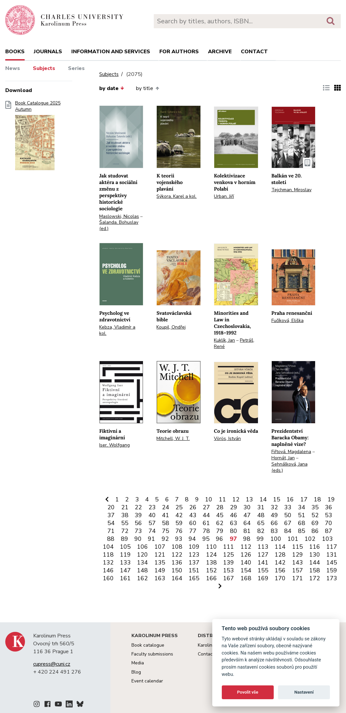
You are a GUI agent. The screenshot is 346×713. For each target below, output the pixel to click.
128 (280, 555)
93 (178, 539)
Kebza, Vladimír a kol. (117, 330)
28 (219, 507)
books (15, 51)
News (12, 68)
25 (179, 507)
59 (179, 523)
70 (328, 523)
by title (147, 88)
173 (331, 578)
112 (246, 547)
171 (297, 578)
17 (304, 499)
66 (274, 523)
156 (280, 570)
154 (246, 570)
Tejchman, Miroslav (291, 190)
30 (247, 507)
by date (111, 88)
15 (276, 499)
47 (247, 515)
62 (219, 523)
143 (297, 562)
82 (261, 531)
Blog (136, 672)
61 (206, 523)
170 (280, 578)
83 (274, 531)
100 (275, 539)
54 (111, 523)
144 (314, 562)
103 (327, 539)
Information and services (110, 51)
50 (287, 515)
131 (331, 555)
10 (208, 499)
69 (315, 523)
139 (228, 562)
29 (233, 507)
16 (290, 499)
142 (280, 562)
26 (192, 507)
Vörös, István (227, 438)
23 (152, 507)
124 (211, 555)
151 (194, 570)
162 (142, 578)
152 (211, 570)
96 (219, 539)
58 (165, 523)
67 (287, 523)
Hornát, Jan (283, 458)
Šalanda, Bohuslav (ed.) (118, 225)
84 (287, 531)
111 (228, 547)
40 (152, 515)
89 (124, 539)
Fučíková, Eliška (287, 320)
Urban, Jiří (224, 196)
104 (108, 547)
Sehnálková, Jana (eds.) (289, 467)
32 (274, 507)
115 (297, 547)
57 (152, 523)
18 (317, 499)
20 (111, 507)
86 (315, 531)
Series (76, 68)
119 (125, 555)
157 (297, 570)
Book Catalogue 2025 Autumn (37, 137)
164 (177, 578)
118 (108, 555)
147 (125, 570)
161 (125, 578)
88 (110, 539)
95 (206, 539)
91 (151, 539)
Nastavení (304, 692)
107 (159, 547)
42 (179, 515)
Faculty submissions (152, 654)
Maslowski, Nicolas (119, 216)
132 (108, 562)
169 (263, 578)
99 (260, 539)
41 (165, 515)
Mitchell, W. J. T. (173, 438)
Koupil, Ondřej (171, 327)
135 (159, 562)
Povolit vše (247, 692)
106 (142, 547)
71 (111, 531)
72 (124, 531)
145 (331, 562)
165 (194, 578)
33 (287, 507)
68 (301, 523)
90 (138, 539)
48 (261, 515)
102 (310, 539)
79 (219, 531)
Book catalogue (147, 645)
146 (108, 570)
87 (328, 531)
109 (194, 547)
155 (263, 570)
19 (331, 499)
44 (206, 515)
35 (315, 507)
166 (211, 578)
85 (301, 531)
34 (301, 507)
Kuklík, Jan (224, 340)
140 (246, 562)
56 (138, 523)
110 (211, 547)
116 (314, 547)
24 (165, 507)
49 (274, 515)
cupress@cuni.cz (51, 664)
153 (228, 570)
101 (293, 539)
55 (124, 523)
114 (280, 547)
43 (192, 515)
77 (192, 531)
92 (165, 539)
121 (159, 555)
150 (177, 570)
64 (247, 523)
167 (228, 578)
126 (246, 555)
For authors (179, 51)
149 (159, 570)
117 (331, 547)
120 (142, 555)
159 (331, 570)
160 (108, 578)
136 (177, 562)
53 (328, 515)
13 (249, 499)
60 (192, 523)
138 (211, 562)
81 (247, 531)
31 (261, 507)
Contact (254, 51)
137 (194, 562)
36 (328, 507)
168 (246, 578)
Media (137, 663)
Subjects (44, 68)
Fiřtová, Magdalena (291, 451)
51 (301, 515)
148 (142, 570)
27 (206, 507)
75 (165, 531)
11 (222, 499)
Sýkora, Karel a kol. (176, 196)
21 (124, 507)
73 (138, 531)
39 (138, 515)
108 (177, 547)
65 (261, 523)
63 (233, 523)
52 (315, 515)
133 (125, 562)
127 (263, 555)
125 (228, 555)
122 (177, 555)
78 (206, 531)
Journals (48, 51)
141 (263, 562)
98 (246, 539)
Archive (220, 51)
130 (314, 555)
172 (314, 578)
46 (233, 515)
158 (314, 570)
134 (142, 562)
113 (263, 547)
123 (194, 555)
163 (159, 578)
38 (124, 515)
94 (192, 539)
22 (138, 507)
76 (179, 531)
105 (125, 547)
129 (297, 555)
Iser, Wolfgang (114, 445)
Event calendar (147, 681)
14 (263, 499)
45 (219, 515)
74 (152, 531)
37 (111, 515)
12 (236, 499)
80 (233, 531)
